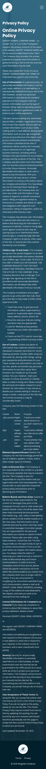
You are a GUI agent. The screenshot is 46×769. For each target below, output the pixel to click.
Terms (18, 758)
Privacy (27, 758)
